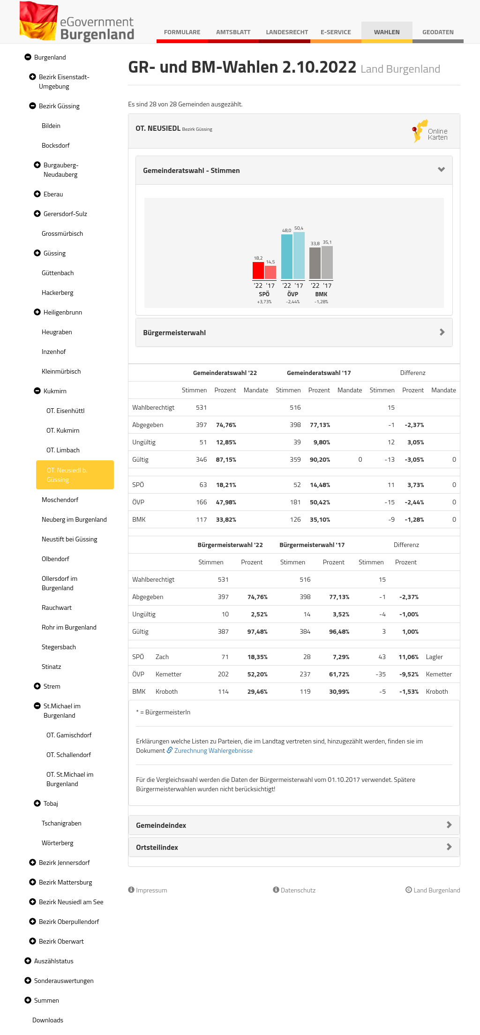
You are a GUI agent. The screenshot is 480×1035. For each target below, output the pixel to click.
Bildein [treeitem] (51, 125)
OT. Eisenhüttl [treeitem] (65, 410)
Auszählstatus (54, 961)
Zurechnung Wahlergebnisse (209, 750)
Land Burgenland (432, 890)
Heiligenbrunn (63, 312)
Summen (46, 1000)
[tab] (294, 170)
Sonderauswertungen (64, 980)
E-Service (336, 32)
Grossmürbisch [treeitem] (62, 233)
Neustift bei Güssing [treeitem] (69, 539)
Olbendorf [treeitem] (55, 558)
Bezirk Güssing (59, 106)
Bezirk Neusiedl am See (71, 902)
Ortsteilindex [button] (157, 847)
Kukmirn (55, 391)
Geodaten (438, 32)
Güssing (55, 253)
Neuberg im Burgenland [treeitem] (74, 519)
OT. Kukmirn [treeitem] (63, 430)
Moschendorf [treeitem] (60, 499)
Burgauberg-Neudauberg (61, 169)
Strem (52, 686)
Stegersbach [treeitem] (59, 647)
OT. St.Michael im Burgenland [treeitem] (70, 778)
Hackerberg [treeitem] (57, 292)
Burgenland (50, 57)
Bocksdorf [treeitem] (56, 145)
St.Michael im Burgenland (62, 710)
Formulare (182, 32)
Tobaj (51, 803)
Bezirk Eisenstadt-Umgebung (64, 81)
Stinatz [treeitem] (51, 666)
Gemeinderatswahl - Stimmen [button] (191, 170)
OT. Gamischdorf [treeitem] (68, 735)
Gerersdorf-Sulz (65, 213)
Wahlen (387, 32)
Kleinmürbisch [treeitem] (61, 371)
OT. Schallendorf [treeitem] (68, 754)
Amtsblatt (233, 32)
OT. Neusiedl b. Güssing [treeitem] (67, 474)
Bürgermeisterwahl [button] (174, 332)
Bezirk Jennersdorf (64, 862)
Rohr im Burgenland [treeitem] (69, 627)
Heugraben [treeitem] (57, 332)
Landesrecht (287, 32)
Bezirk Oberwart (61, 941)
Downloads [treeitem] (47, 1020)
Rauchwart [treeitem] (57, 607)
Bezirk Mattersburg (65, 882)
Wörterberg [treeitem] (58, 843)
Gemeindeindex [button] (161, 825)
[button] (26, 57)
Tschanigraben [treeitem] (62, 823)
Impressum (147, 890)
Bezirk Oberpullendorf (69, 921)
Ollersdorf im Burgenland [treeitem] (59, 582)
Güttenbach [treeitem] (58, 273)
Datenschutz (294, 890)
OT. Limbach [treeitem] (63, 450)
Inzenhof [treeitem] (54, 351)
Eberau (53, 194)
